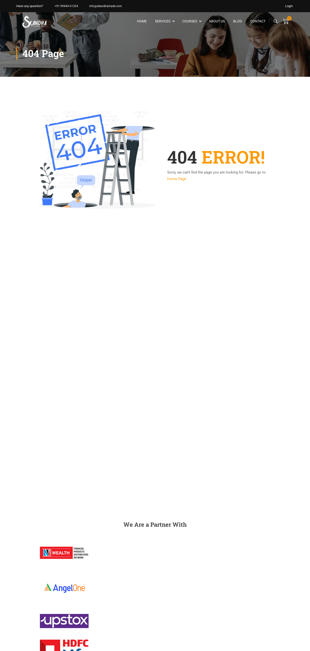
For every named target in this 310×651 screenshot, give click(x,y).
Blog (237, 21)
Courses (189, 21)
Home (141, 21)
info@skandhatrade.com (104, 6)
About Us (216, 21)
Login (289, 6)
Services (162, 21)
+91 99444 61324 (63, 6)
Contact (257, 21)
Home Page (176, 179)
